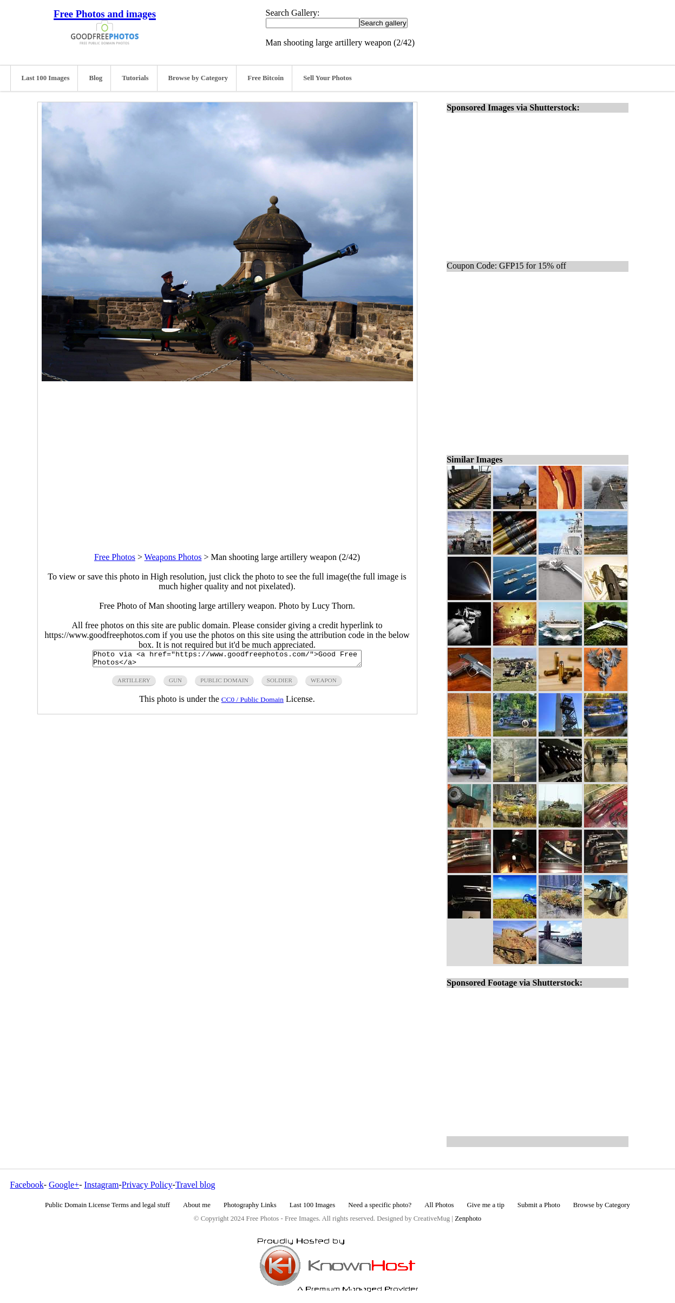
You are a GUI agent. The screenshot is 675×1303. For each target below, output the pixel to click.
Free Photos (114, 557)
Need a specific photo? (379, 1205)
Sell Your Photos (327, 78)
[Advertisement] (227, 457)
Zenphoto (468, 1218)
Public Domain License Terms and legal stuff (107, 1205)
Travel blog (195, 1184)
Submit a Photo (538, 1205)
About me (197, 1205)
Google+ (64, 1184)
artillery (133, 683)
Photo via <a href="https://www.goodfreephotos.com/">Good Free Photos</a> (227, 660)
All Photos (439, 1205)
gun (175, 683)
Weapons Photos (173, 557)
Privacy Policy (147, 1184)
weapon (324, 683)
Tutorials (135, 78)
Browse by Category (198, 78)
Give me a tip (485, 1205)
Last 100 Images (46, 78)
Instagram (101, 1184)
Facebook (27, 1184)
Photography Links (250, 1205)
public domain (224, 683)
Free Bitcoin (265, 78)
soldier (279, 683)
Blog (95, 78)
